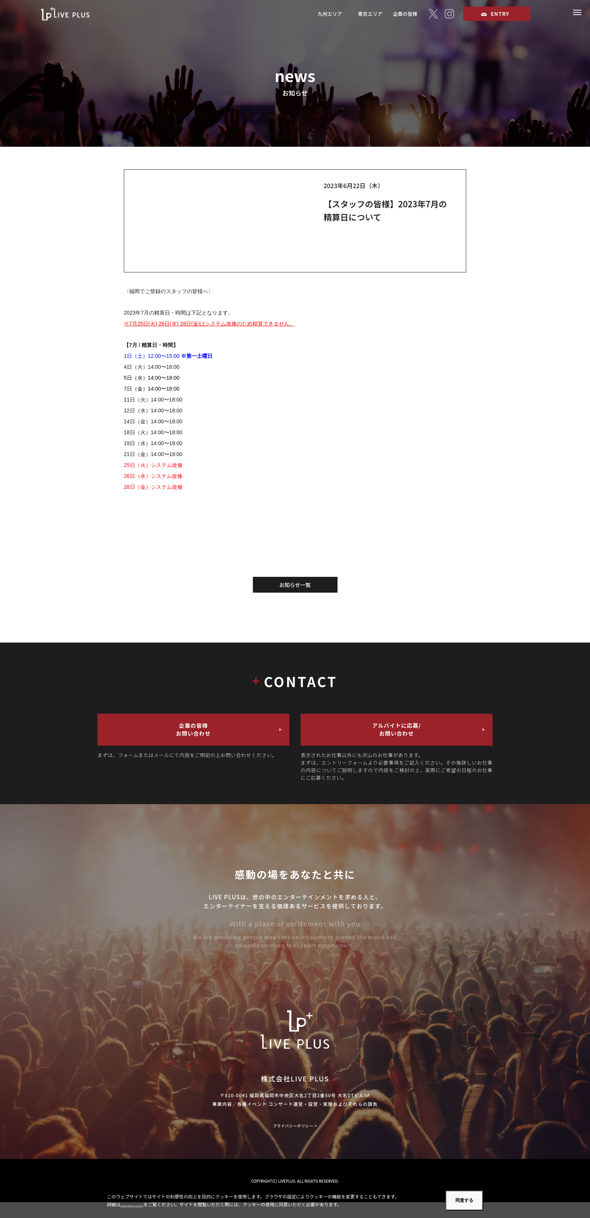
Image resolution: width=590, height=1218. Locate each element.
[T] (433, 15)
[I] (449, 15)
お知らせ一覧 (295, 584)
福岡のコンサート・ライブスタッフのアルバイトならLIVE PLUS (74, 15)
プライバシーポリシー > (295, 1141)
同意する (464, 1200)
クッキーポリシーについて (147, 1204)
